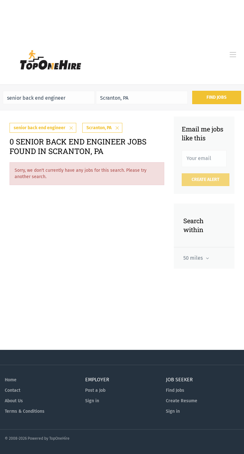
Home (11, 380)
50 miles (193, 258)
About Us (14, 401)
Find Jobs (217, 97)
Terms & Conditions (24, 411)
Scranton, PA (99, 127)
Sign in (92, 401)
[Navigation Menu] (233, 54)
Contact (12, 390)
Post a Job (95, 390)
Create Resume (181, 401)
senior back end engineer (39, 127)
